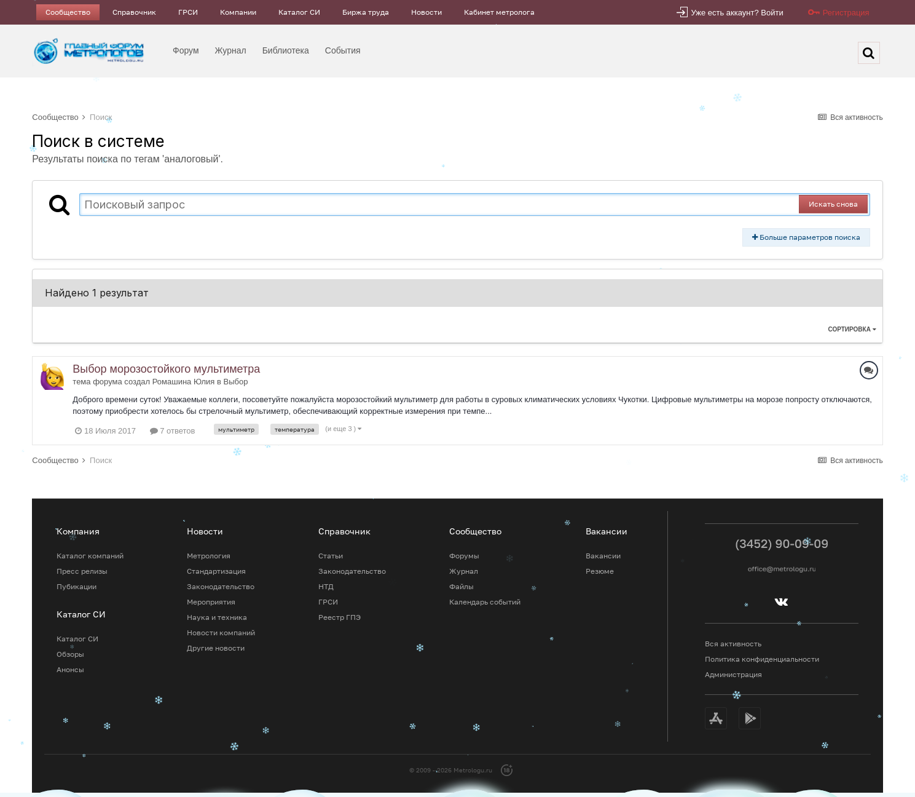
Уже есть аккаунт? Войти (737, 12)
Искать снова (833, 203)
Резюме (600, 571)
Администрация (733, 674)
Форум (186, 50)
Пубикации (76, 586)
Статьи (330, 555)
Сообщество (67, 12)
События (343, 50)
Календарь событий (484, 601)
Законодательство (220, 586)
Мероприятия (211, 601)
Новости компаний (221, 632)
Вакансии (603, 555)
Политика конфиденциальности (762, 659)
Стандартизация (216, 571)
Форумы (464, 555)
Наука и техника (217, 617)
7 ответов (172, 430)
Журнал (230, 50)
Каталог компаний (90, 555)
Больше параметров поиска (806, 237)
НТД (326, 586)
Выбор (236, 381)
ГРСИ (188, 12)
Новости (426, 12)
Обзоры (70, 654)
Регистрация (846, 12)
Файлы (461, 586)
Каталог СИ (299, 12)
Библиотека (285, 50)
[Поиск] (869, 53)
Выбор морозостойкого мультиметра (166, 369)
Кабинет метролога (499, 12)
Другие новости (216, 647)
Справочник (134, 12)
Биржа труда (365, 12)
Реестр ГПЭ (339, 617)
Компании (238, 12)
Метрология (208, 555)
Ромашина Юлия (183, 381)
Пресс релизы (82, 571)
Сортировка (852, 329)
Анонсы (70, 669)
